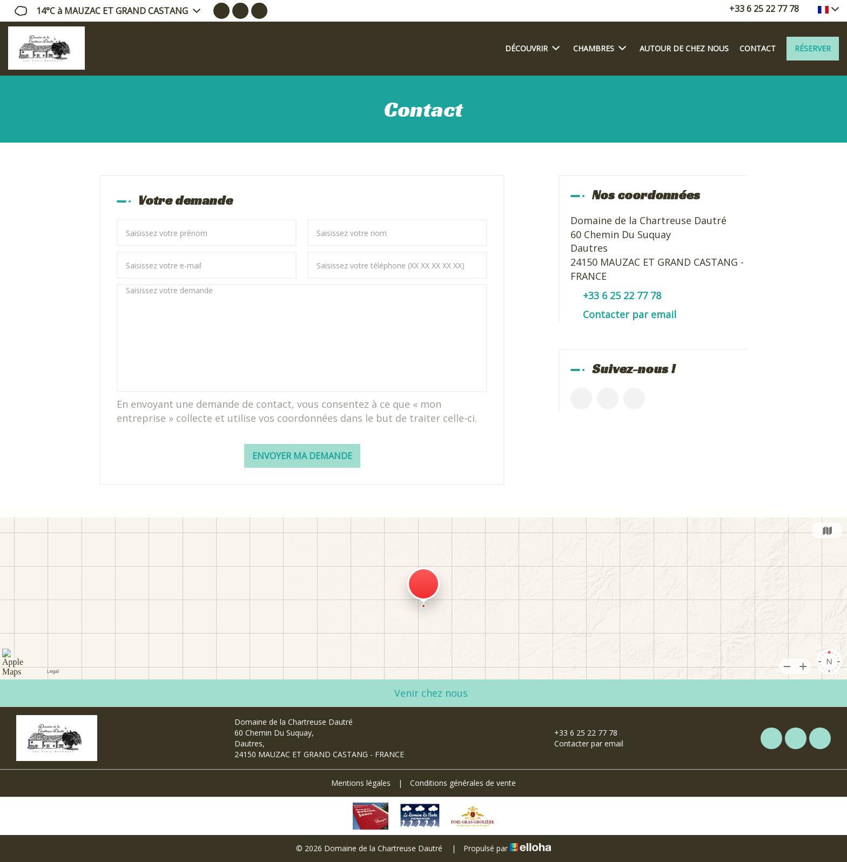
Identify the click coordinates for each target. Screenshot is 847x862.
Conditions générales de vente (463, 783)
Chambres (599, 48)
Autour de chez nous (684, 48)
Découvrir (532, 48)
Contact (758, 48)
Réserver (813, 48)
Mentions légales (361, 783)
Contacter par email (629, 314)
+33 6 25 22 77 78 (579, 733)
